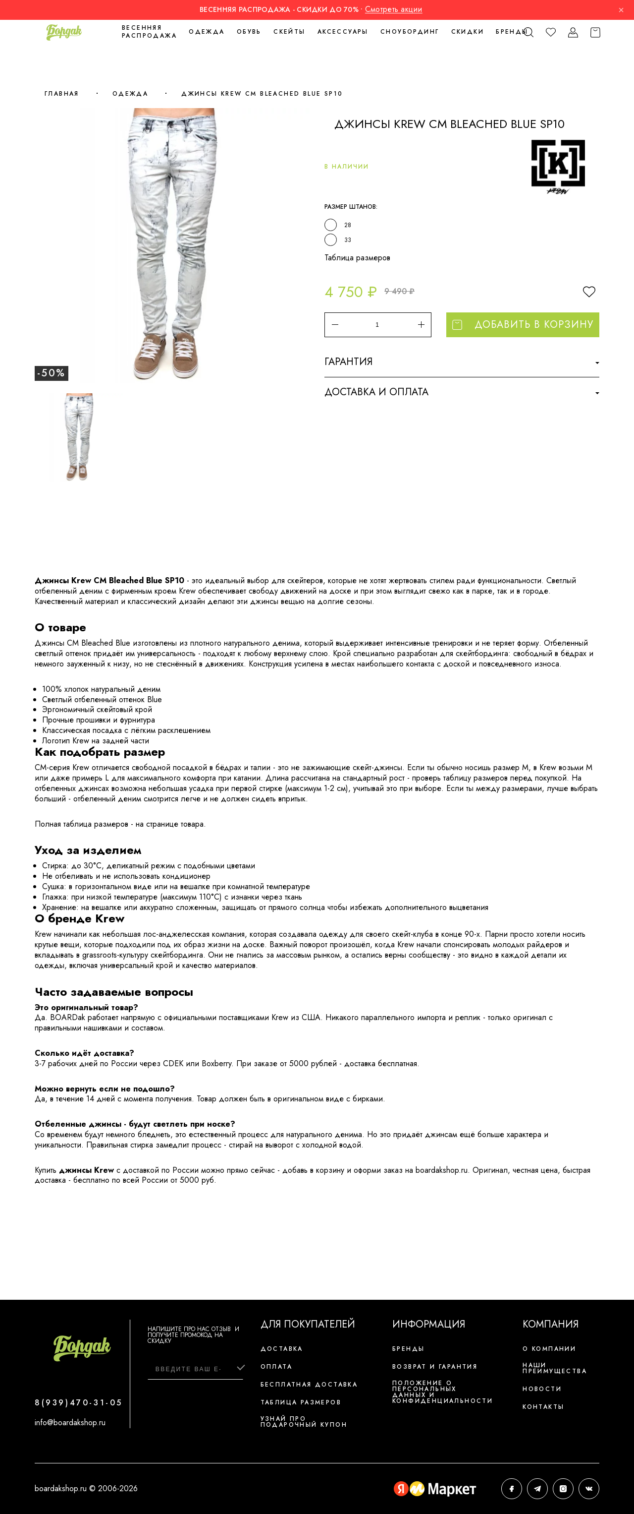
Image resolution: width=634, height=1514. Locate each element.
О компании (549, 1349)
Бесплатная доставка (309, 1385)
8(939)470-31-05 (79, 1402)
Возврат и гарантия (434, 1367)
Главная (62, 93)
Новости (542, 1389)
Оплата (276, 1367)
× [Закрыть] (621, 9)
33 (347, 240)
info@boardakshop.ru (70, 1422)
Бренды (512, 31)
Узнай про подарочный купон (304, 1422)
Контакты (543, 1407)
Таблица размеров (357, 257)
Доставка (282, 1349)
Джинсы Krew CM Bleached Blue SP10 (262, 93)
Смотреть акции (394, 9)
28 (347, 225)
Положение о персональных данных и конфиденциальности (442, 1392)
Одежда (130, 93)
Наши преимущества (555, 1368)
